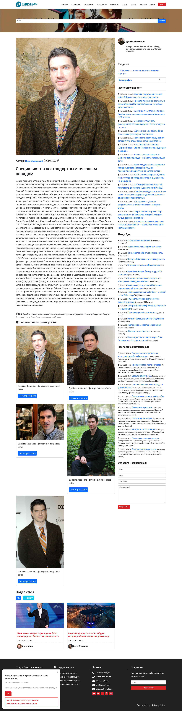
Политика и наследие (142, 418)
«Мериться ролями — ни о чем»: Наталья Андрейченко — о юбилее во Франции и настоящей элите (141, 224)
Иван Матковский (34, 161)
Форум (133, 4)
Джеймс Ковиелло (135, 41)
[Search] (87, 21)
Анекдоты (114, 4)
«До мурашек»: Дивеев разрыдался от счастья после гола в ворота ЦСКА (139, 204)
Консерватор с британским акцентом (145, 253)
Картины (143, 4)
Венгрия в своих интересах (145, 429)
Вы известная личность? (67, 684)
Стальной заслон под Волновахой (143, 265)
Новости (64, 4)
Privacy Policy (158, 705)
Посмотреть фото (27, 396)
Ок (8, 694)
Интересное (88, 4)
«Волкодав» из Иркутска (139, 331)
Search (162, 21)
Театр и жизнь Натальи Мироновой (144, 325)
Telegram (28, 598)
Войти (162, 4)
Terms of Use (143, 705)
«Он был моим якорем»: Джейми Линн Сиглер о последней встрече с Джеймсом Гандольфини (141, 177)
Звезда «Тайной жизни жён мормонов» (146, 259)
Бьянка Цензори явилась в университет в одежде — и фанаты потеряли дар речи (141, 157)
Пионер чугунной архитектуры (142, 312)
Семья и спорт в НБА (142, 376)
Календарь (75, 4)
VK (18, 598)
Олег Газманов (80, 646)
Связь (152, 4)
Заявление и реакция (142, 407)
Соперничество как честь (144, 449)
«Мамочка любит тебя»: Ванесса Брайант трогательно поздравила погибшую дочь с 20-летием (141, 114)
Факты (124, 4)
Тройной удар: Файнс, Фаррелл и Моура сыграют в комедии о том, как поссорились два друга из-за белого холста (141, 167)
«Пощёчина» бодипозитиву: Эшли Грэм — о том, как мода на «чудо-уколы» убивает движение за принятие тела (142, 194)
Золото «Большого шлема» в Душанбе (145, 319)
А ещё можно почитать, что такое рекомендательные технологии (22, 702)
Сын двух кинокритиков (139, 240)
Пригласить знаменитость (68, 680)
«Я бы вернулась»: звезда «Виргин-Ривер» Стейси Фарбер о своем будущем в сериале (142, 147)
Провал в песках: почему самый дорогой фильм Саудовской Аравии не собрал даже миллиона (141, 104)
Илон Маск (27, 646)
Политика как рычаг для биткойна (148, 396)
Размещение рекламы (66, 673)
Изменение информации (67, 677)
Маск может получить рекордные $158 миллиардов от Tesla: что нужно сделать (141, 124)
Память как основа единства (145, 438)
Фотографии (102, 4)
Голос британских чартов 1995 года (144, 246)
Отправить (123, 507)
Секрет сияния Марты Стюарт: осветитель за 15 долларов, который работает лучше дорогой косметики (140, 214)
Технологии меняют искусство (146, 365)
